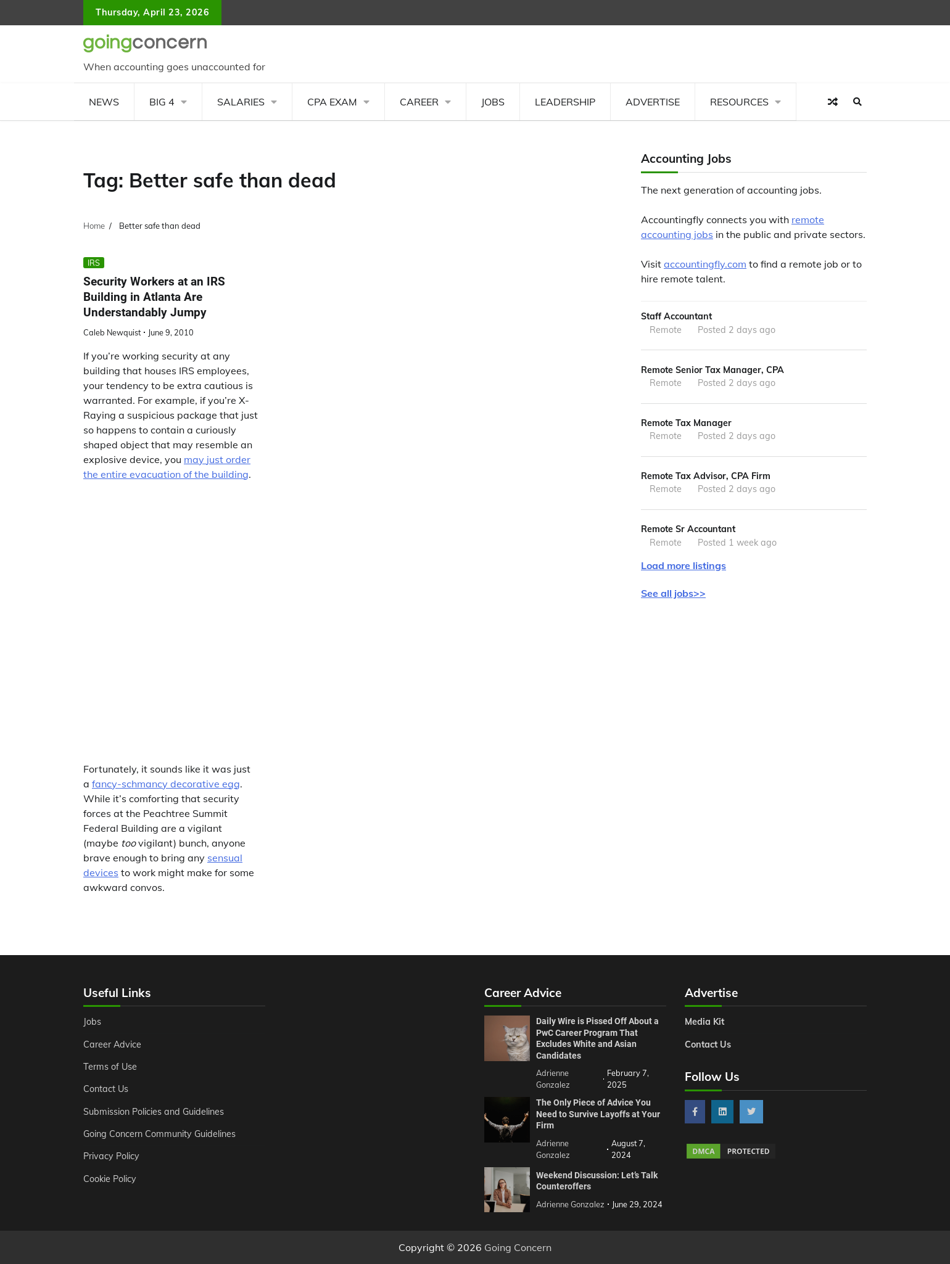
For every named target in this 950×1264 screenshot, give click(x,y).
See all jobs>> (673, 593)
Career (419, 102)
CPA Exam (332, 102)
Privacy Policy (111, 1156)
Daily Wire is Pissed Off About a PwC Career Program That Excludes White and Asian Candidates (597, 1038)
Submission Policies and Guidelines (153, 1111)
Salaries (241, 102)
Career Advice (112, 1044)
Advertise (653, 102)
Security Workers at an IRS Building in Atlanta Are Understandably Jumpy (154, 296)
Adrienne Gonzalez (570, 1204)
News (104, 102)
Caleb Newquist (112, 332)
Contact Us (105, 1088)
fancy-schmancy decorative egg (166, 784)
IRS (94, 263)
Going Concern (517, 1247)
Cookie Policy (109, 1178)
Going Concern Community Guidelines (159, 1133)
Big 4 (162, 102)
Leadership (565, 102)
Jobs (493, 102)
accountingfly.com (705, 264)
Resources (739, 102)
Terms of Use (110, 1066)
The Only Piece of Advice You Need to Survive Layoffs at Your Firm (598, 1114)
